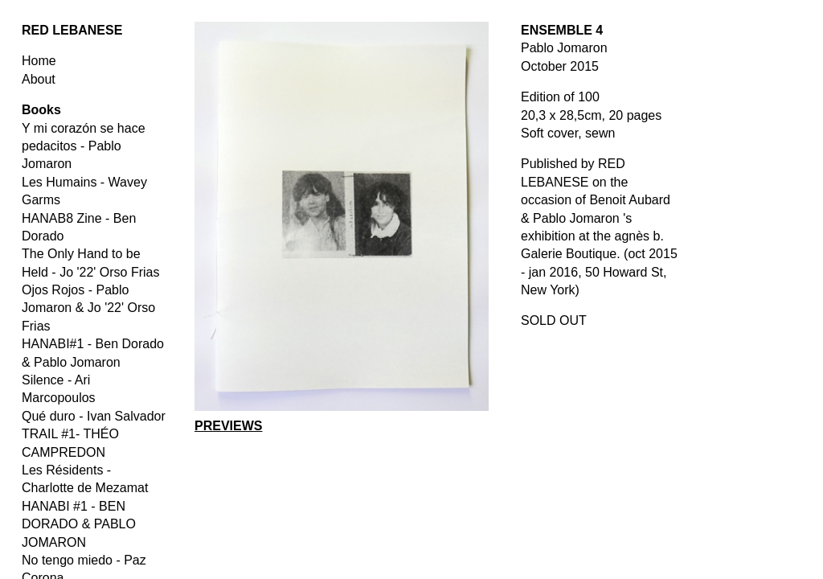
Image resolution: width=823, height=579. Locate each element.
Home (39, 61)
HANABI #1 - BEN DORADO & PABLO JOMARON (79, 524)
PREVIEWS (228, 426)
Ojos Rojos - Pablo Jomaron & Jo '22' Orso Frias (88, 308)
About (38, 79)
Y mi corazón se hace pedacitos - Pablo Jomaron (83, 146)
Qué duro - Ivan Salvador (94, 416)
